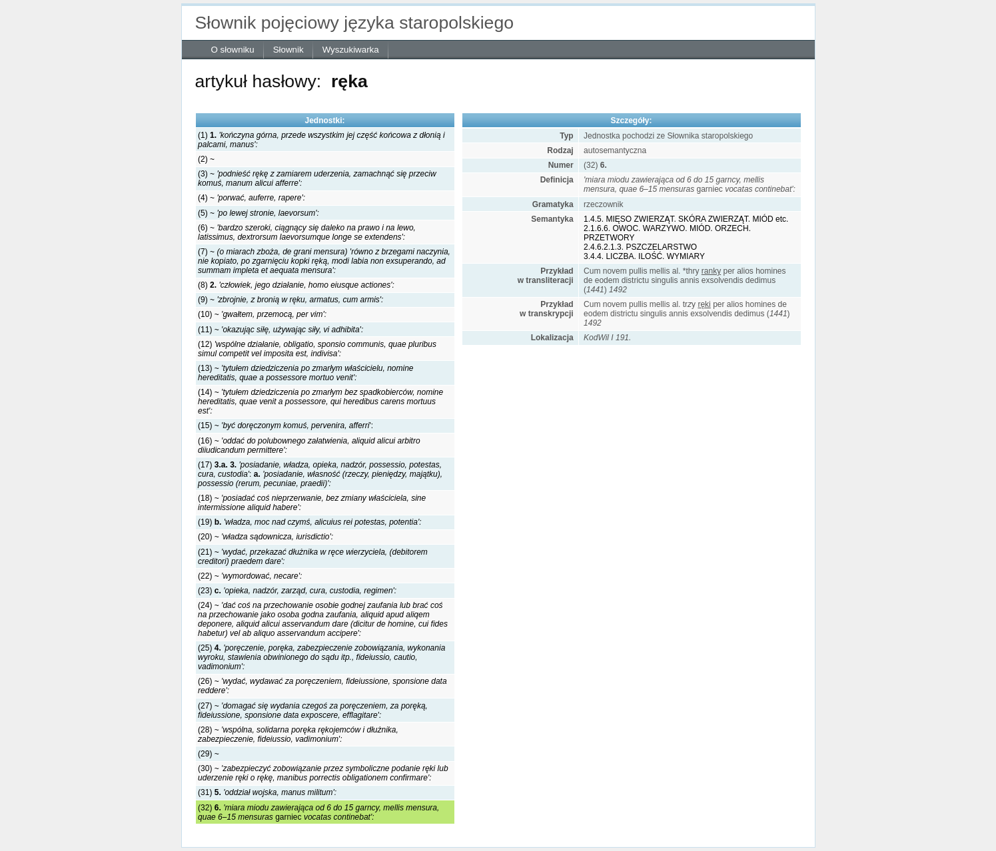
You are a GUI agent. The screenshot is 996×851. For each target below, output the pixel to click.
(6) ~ (307, 232)
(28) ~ (298, 734)
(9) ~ (290, 299)
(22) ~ (250, 576)
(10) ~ (262, 314)
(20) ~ (265, 536)
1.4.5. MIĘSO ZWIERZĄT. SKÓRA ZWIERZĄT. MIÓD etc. (686, 219)
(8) (296, 285)
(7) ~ (324, 261)
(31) (267, 792)
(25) (321, 657)
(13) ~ (305, 373)
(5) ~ (258, 213)
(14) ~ (320, 402)
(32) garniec (318, 812)
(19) (309, 522)
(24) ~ (323, 619)
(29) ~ (208, 753)
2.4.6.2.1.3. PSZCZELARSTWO (640, 247)
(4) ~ (251, 197)
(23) (297, 590)
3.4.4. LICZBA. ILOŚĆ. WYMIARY (644, 256)
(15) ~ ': (285, 425)
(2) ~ (206, 159)
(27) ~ (313, 710)
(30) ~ (323, 773)
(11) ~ (280, 329)
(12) (317, 349)
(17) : (320, 474)
